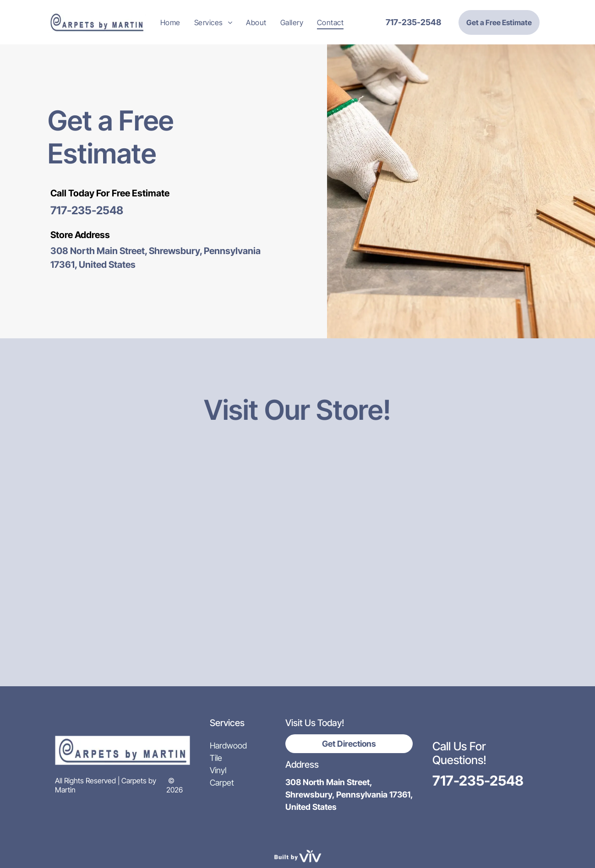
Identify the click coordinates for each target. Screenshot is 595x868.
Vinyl (218, 770)
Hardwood (228, 745)
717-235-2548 (86, 210)
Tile (216, 758)
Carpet (222, 782)
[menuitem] (170, 22)
